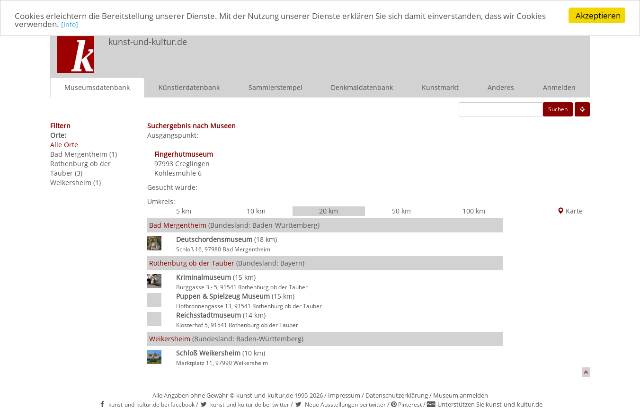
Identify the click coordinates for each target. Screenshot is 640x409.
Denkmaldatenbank (362, 86)
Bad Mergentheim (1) (83, 153)
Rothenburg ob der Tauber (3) (80, 168)
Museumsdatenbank (97, 86)
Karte (570, 210)
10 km (256, 210)
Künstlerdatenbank (189, 86)
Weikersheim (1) (75, 182)
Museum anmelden (460, 395)
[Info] (69, 24)
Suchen (558, 109)
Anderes (501, 86)
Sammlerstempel (275, 86)
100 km (473, 210)
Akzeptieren (598, 15)
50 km (401, 210)
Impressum (344, 395)
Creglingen (192, 163)
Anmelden (559, 86)
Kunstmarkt (440, 86)
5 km (183, 210)
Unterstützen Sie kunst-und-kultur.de (489, 404)
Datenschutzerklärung (396, 395)
